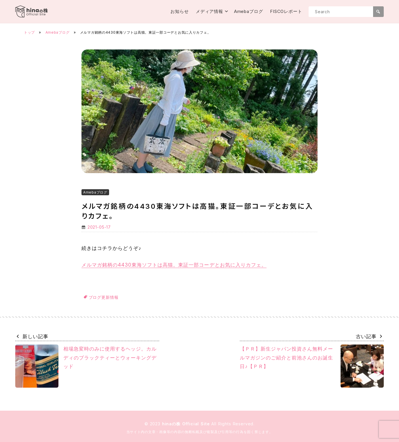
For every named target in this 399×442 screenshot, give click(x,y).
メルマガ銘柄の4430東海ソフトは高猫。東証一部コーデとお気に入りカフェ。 (174, 265)
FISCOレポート (286, 11)
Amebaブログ (248, 11)
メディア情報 (209, 11)
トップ (29, 32)
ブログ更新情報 (104, 297)
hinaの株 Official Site (187, 423)
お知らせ (179, 11)
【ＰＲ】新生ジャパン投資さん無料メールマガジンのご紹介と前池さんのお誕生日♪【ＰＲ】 (312, 366)
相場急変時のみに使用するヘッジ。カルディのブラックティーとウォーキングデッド (86, 366)
